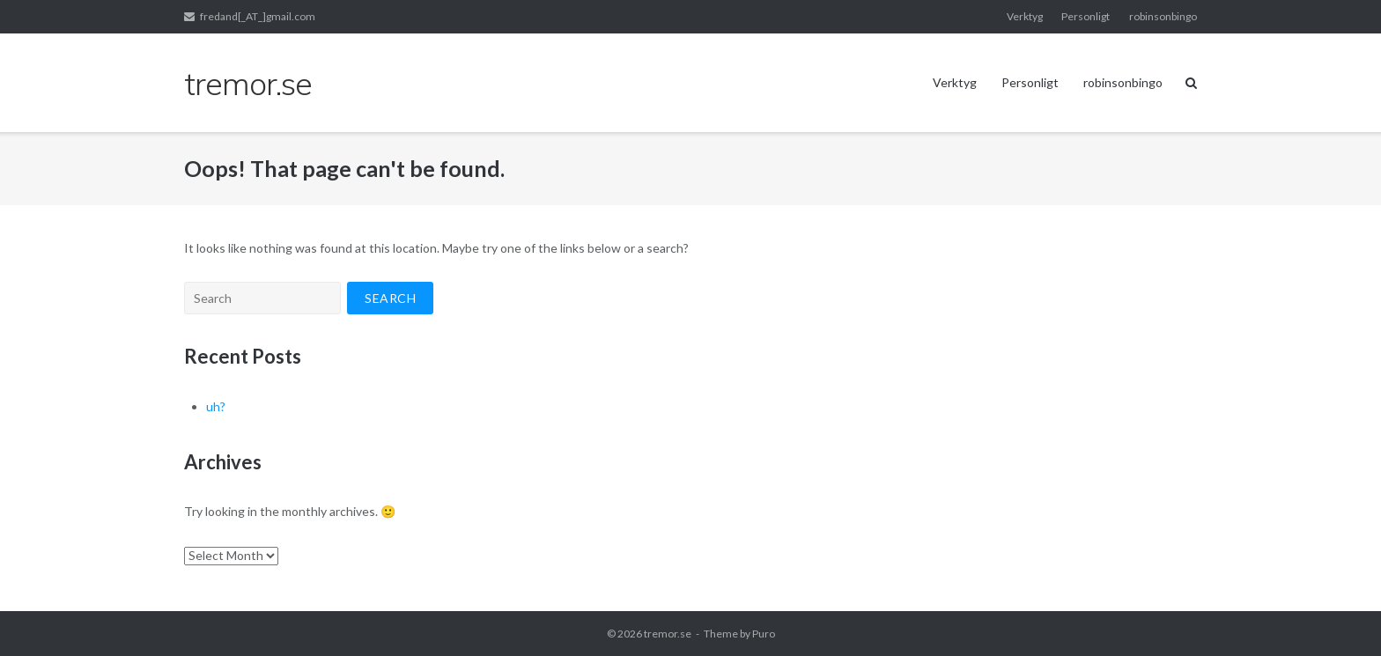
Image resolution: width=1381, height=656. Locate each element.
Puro (763, 633)
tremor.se (667, 633)
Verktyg (1025, 16)
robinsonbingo (1163, 16)
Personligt (1085, 16)
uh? (215, 406)
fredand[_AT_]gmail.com (257, 16)
